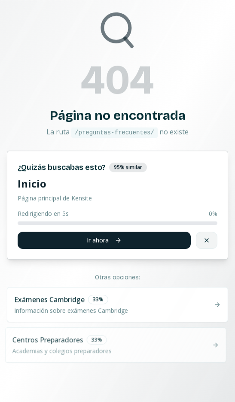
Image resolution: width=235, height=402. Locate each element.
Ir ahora (104, 240)
